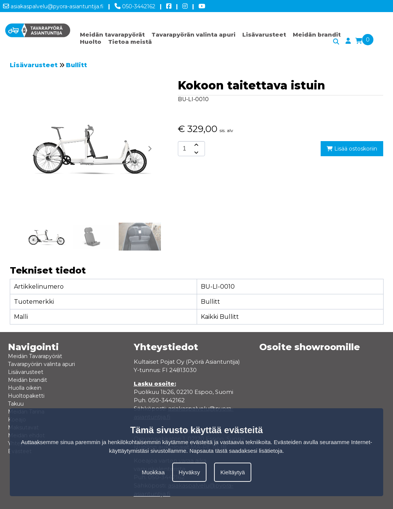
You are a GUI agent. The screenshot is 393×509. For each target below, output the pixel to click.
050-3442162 (135, 5)
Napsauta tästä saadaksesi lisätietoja (236, 450)
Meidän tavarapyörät (112, 34)
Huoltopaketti (26, 395)
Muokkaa (153, 472)
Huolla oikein (24, 387)
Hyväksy (189, 472)
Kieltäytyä (232, 472)
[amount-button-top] (195, 145)
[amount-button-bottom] (195, 152)
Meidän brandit (317, 34)
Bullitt (76, 65)
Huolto (90, 41)
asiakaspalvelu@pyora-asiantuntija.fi (53, 5)
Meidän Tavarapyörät (35, 356)
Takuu (16, 403)
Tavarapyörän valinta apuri (193, 34)
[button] (149, 148)
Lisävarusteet (264, 34)
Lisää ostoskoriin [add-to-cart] (352, 148)
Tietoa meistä (130, 41)
